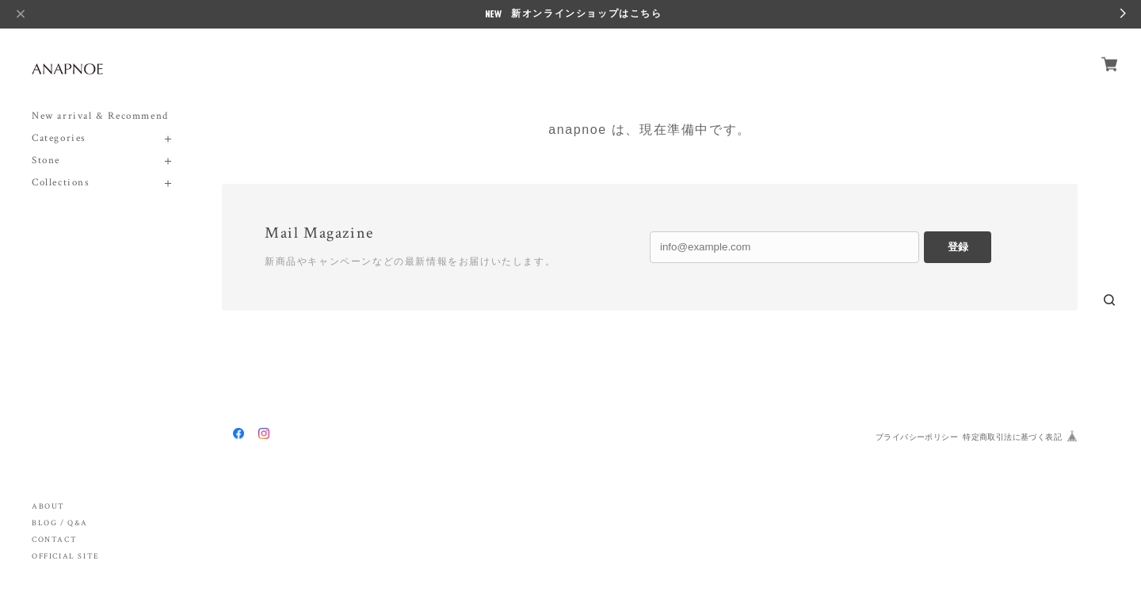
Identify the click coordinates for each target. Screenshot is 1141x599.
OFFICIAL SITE (66, 556)
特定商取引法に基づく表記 (1012, 437)
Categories (59, 138)
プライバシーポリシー (917, 437)
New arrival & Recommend (100, 116)
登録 (958, 247)
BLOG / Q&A (60, 523)
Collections (61, 182)
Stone (46, 160)
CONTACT (54, 540)
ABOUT (48, 507)
